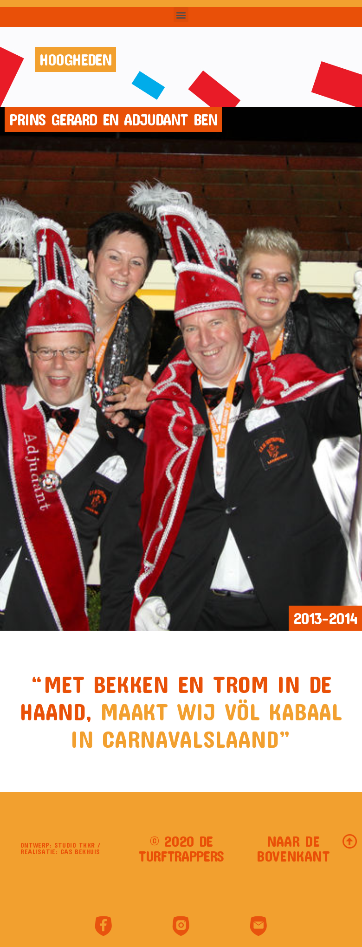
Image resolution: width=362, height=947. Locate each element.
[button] (181, 14)
